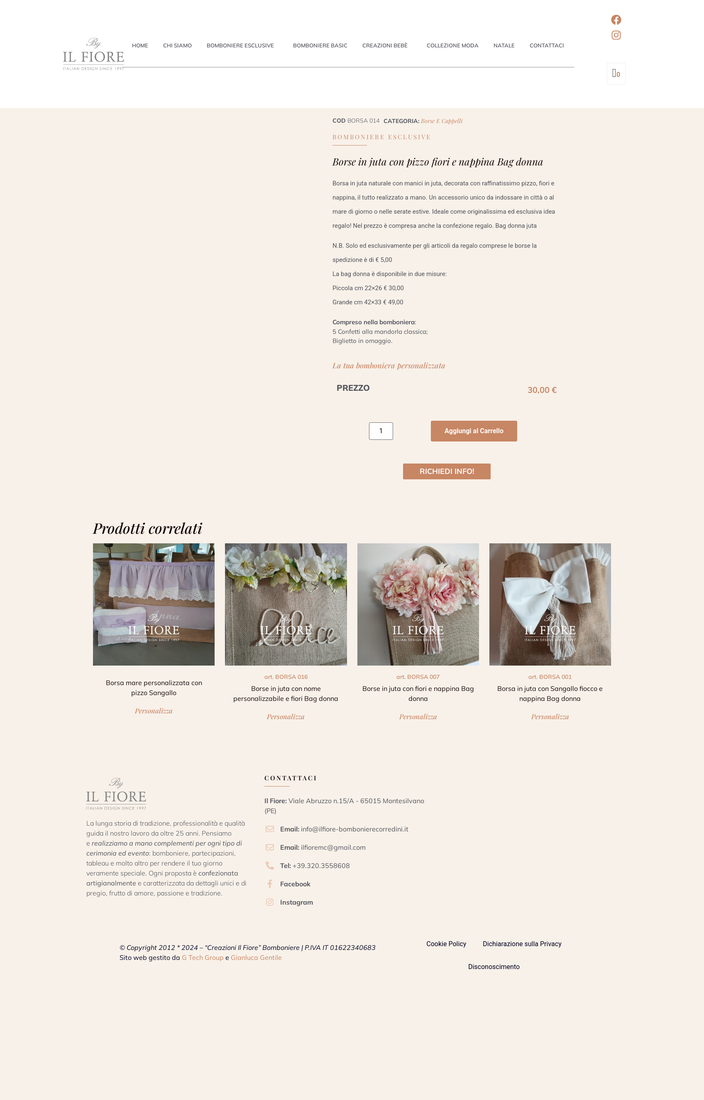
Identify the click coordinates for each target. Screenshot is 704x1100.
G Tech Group (203, 957)
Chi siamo (177, 45)
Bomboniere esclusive (240, 45)
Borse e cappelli (441, 121)
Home (140, 45)
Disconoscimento (494, 967)
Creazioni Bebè (385, 45)
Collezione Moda (453, 45)
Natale (504, 45)
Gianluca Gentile (256, 957)
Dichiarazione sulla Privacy (522, 944)
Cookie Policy (446, 944)
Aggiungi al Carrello (474, 431)
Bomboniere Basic (320, 45)
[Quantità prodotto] (381, 431)
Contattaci (547, 45)
